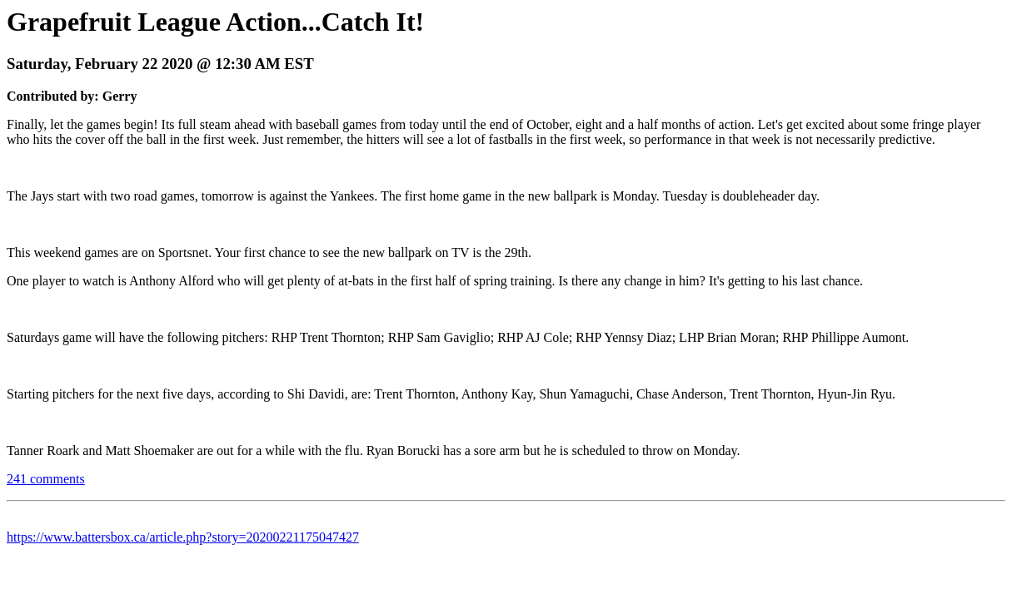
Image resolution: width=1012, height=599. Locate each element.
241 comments (46, 479)
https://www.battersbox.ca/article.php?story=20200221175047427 (183, 537)
